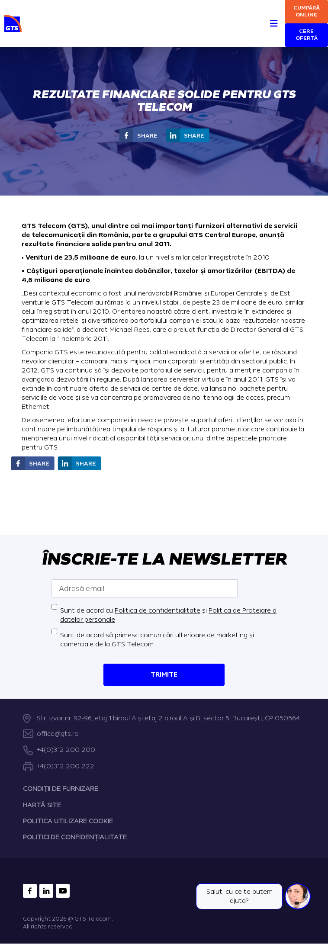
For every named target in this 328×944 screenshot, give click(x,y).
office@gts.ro (58, 734)
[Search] (258, 14)
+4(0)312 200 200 (66, 750)
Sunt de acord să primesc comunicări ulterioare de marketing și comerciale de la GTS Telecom (157, 640)
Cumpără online (306, 11)
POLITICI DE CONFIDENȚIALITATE (75, 837)
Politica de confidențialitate (157, 610)
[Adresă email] (144, 588)
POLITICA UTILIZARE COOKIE (68, 821)
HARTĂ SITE (42, 805)
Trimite (164, 675)
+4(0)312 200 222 (65, 766)
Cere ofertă (307, 35)
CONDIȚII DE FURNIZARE (60, 789)
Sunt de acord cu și (168, 615)
